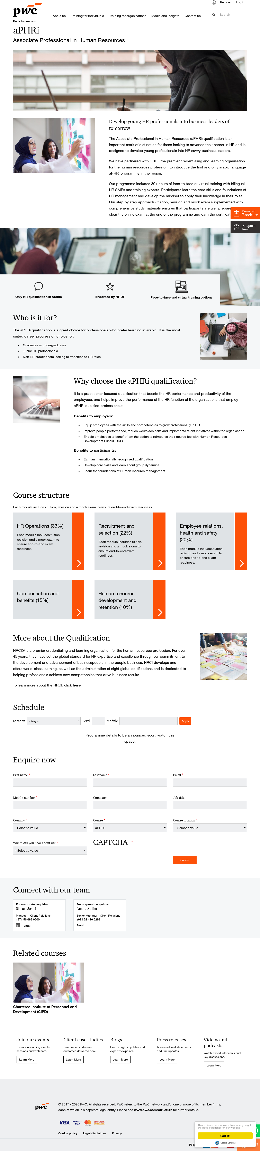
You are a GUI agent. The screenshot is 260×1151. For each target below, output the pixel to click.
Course (98, 824)
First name (20, 779)
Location (19, 724)
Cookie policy (67, 1137)
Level (86, 724)
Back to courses (24, 24)
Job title (179, 801)
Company (100, 801)
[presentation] (124, 863)
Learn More (26, 1063)
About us (59, 16)
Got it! (225, 1136)
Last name (100, 779)
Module (112, 724)
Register (225, 3)
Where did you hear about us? (34, 847)
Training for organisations (127, 16)
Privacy (117, 1137)
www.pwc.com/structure (153, 1114)
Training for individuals (87, 16)
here (77, 688)
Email (177, 779)
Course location (184, 824)
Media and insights (165, 16)
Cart (251, 1088)
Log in (240, 3)
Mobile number (24, 801)
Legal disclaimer (94, 1137)
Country (19, 824)
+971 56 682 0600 (28, 923)
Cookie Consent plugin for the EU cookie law (225, 1143)
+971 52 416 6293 (88, 923)
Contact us (193, 16)
